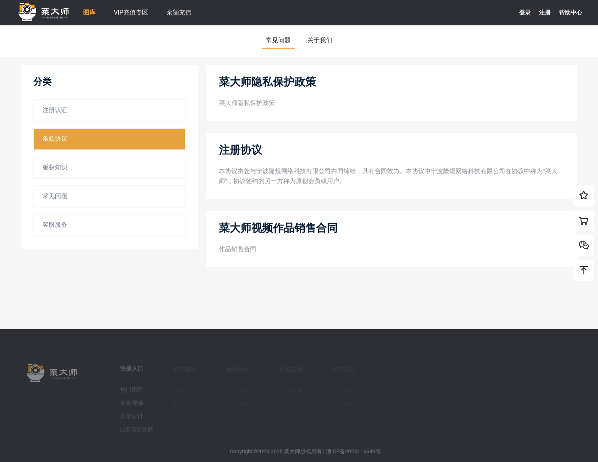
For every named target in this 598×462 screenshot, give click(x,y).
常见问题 (278, 40)
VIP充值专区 (131, 12)
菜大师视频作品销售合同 (278, 228)
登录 (525, 12)
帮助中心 (570, 12)
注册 (545, 12)
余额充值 (179, 12)
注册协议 (240, 150)
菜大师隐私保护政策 (267, 82)
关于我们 (319, 40)
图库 (89, 12)
